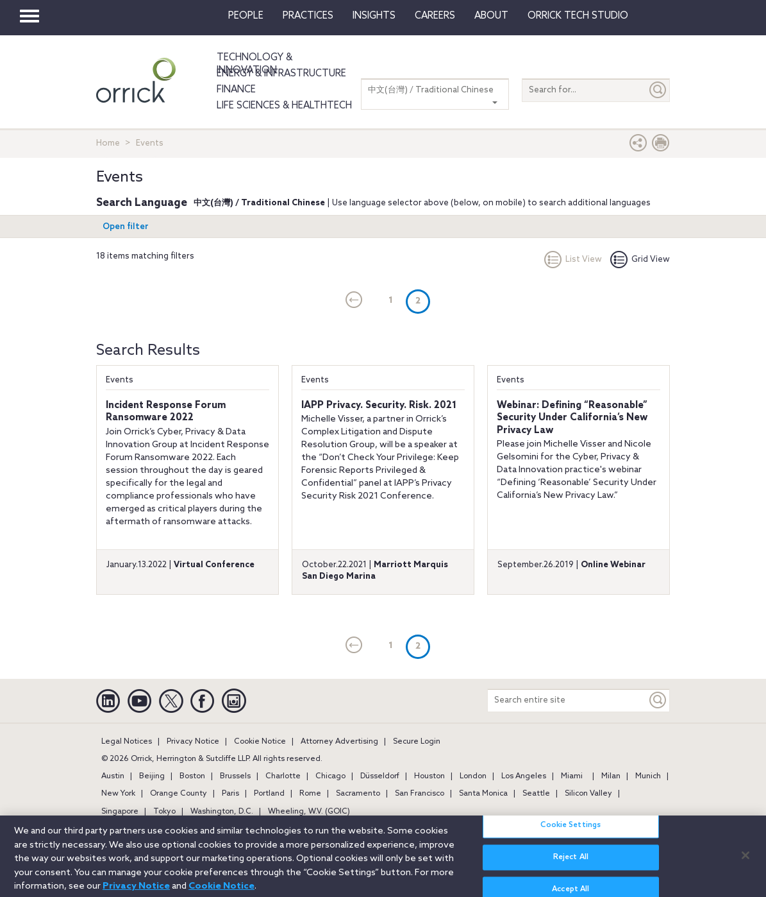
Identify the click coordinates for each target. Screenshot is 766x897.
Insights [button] (374, 16)
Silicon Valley (588, 793)
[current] (354, 301)
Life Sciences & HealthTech (284, 106)
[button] (638, 146)
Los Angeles (523, 776)
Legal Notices (126, 741)
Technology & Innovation (254, 64)
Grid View (640, 259)
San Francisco (419, 793)
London (473, 776)
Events (119, 380)
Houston (429, 776)
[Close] (745, 862)
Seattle (536, 793)
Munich (648, 776)
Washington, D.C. (221, 811)
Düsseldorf (379, 776)
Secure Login (416, 741)
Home (108, 143)
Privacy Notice (193, 741)
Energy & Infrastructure (281, 74)
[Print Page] (661, 146)
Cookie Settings (570, 832)
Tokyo (164, 811)
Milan (610, 776)
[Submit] (658, 90)
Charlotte (283, 776)
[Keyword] (658, 700)
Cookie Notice (260, 741)
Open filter (126, 227)
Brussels (235, 776)
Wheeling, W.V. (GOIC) (309, 811)
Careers (435, 16)
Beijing (152, 776)
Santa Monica (483, 793)
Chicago (330, 776)
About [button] (491, 16)
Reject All (570, 864)
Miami (572, 776)
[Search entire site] (567, 700)
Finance (236, 90)
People (245, 16)
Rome (310, 793)
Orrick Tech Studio (578, 16)
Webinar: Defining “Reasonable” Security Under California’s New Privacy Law (572, 418)
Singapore (119, 811)
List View (573, 259)
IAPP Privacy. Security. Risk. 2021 (378, 405)
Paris (230, 793)
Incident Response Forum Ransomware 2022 (166, 412)
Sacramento (358, 793)
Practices (308, 16)
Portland (269, 793)
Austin (112, 776)
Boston (192, 776)
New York (118, 793)
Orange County (178, 793)
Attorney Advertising (339, 741)
